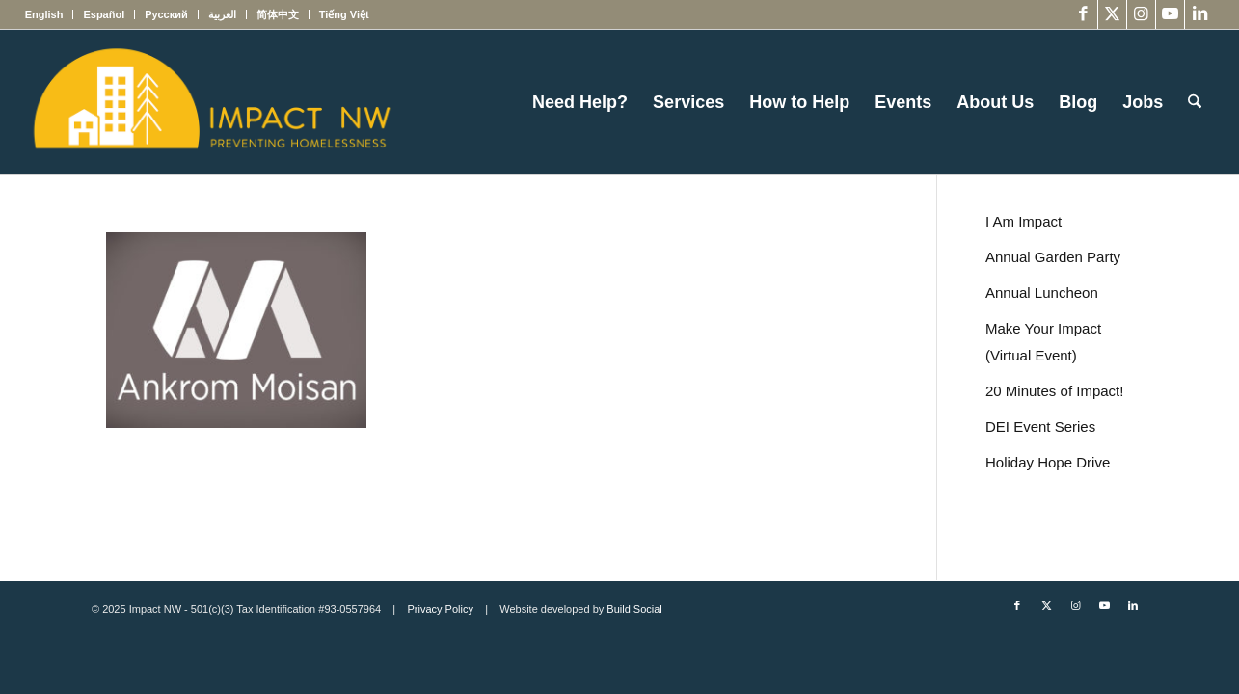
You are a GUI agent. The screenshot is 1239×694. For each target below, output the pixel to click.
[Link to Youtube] (1170, 14)
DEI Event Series (1040, 426)
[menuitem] (49, 14)
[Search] (1194, 102)
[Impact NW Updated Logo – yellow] (211, 102)
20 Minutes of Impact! (1054, 391)
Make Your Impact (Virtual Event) (1043, 341)
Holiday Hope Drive (1047, 462)
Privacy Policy (439, 609)
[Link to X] (1112, 14)
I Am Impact (1023, 221)
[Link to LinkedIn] (1199, 14)
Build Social (633, 609)
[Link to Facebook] (1083, 14)
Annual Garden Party (1052, 257)
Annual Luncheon (1041, 292)
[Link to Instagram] (1141, 14)
